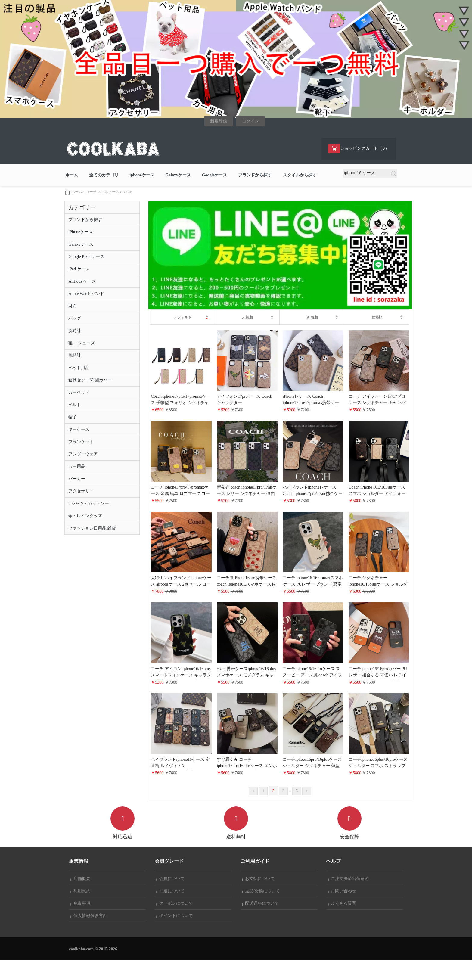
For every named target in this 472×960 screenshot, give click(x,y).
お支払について (258, 879)
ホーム (71, 175)
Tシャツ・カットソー (88, 504)
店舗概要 (80, 879)
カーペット (78, 392)
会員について (170, 879)
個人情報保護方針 (88, 916)
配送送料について (260, 903)
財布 (72, 306)
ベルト (74, 405)
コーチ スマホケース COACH (109, 192)
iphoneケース (141, 175)
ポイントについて (174, 916)
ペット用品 (78, 368)
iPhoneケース (80, 232)
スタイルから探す (300, 175)
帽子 (72, 417)
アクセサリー (81, 491)
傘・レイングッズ (85, 516)
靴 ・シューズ (81, 343)
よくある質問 (342, 903)
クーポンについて (174, 903)
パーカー (76, 479)
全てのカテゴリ (104, 175)
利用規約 (80, 891)
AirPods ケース (82, 281)
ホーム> (77, 192)
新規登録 (218, 121)
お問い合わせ (342, 891)
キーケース (78, 429)
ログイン (250, 121)
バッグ (74, 318)
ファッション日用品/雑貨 (92, 528)
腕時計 (74, 331)
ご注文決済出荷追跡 (348, 879)
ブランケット (81, 442)
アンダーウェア (83, 454)
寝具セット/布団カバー (90, 380)
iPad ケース (78, 269)
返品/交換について (261, 891)
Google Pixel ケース (86, 257)
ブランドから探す (255, 175)
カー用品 (76, 466)
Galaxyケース (178, 175)
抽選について (170, 891)
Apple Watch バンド (86, 294)
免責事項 (80, 903)
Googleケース (214, 175)
